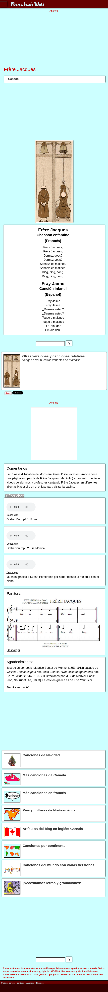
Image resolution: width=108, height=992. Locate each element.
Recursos (40, 983)
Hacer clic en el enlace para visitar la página (45, 486)
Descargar (12, 515)
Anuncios (30, 983)
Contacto (20, 983)
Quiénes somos (8, 983)
